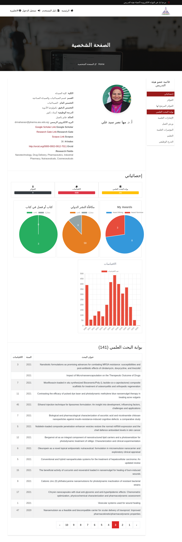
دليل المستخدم (50, 10)
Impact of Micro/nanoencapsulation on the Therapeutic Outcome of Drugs (103, 375)
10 (66, 525)
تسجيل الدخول (31, 10)
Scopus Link (58, 137)
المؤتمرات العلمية (165, 130)
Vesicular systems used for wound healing (119, 503)
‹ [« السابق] (136, 525)
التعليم (170, 136)
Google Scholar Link (45, 127)
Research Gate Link (47, 132)
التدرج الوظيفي (166, 141)
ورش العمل (167, 124)
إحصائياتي (168, 94)
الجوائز (170, 100)
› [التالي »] (59, 525)
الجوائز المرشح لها (164, 106)
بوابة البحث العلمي (164, 112)
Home (101, 64)
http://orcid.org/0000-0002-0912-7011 (48, 146)
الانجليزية (15, 10)
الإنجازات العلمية (165, 118)
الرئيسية (67, 10)
